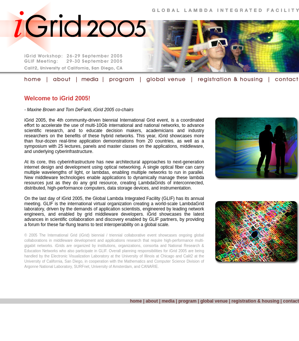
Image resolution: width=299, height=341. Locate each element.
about (152, 301)
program (187, 301)
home (136, 301)
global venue (214, 301)
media (168, 301)
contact (291, 301)
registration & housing (255, 301)
